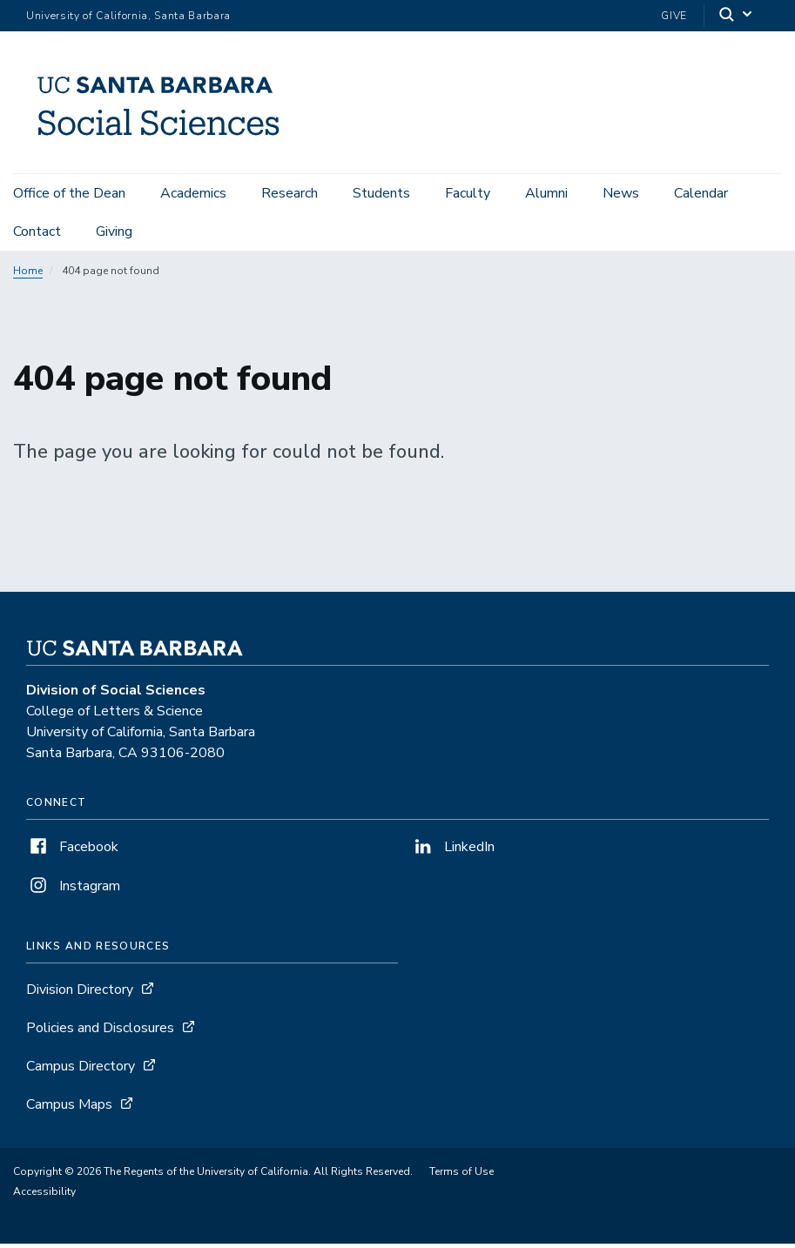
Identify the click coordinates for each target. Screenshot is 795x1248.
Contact (37, 231)
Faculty (467, 193)
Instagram (73, 890)
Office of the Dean (69, 193)
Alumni (546, 193)
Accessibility (44, 1196)
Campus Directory (80, 1070)
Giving (114, 231)
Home (28, 275)
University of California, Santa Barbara (128, 16)
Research (289, 193)
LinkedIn (453, 851)
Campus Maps (69, 1108)
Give (674, 16)
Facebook (72, 851)
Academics (193, 193)
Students (381, 193)
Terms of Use (461, 1176)
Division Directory (79, 993)
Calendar (701, 193)
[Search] (736, 16)
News (621, 193)
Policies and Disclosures (100, 1032)
